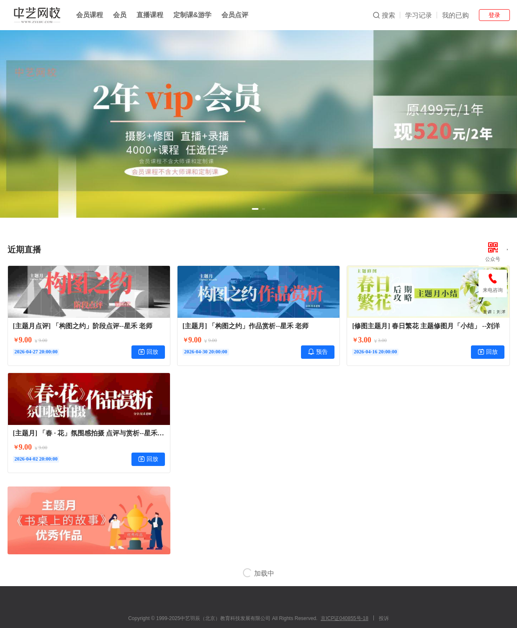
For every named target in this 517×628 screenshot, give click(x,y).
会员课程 (89, 14)
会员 (119, 14)
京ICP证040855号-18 (344, 618)
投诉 (384, 618)
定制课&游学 (192, 14)
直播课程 (149, 14)
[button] (255, 209)
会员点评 (234, 14)
